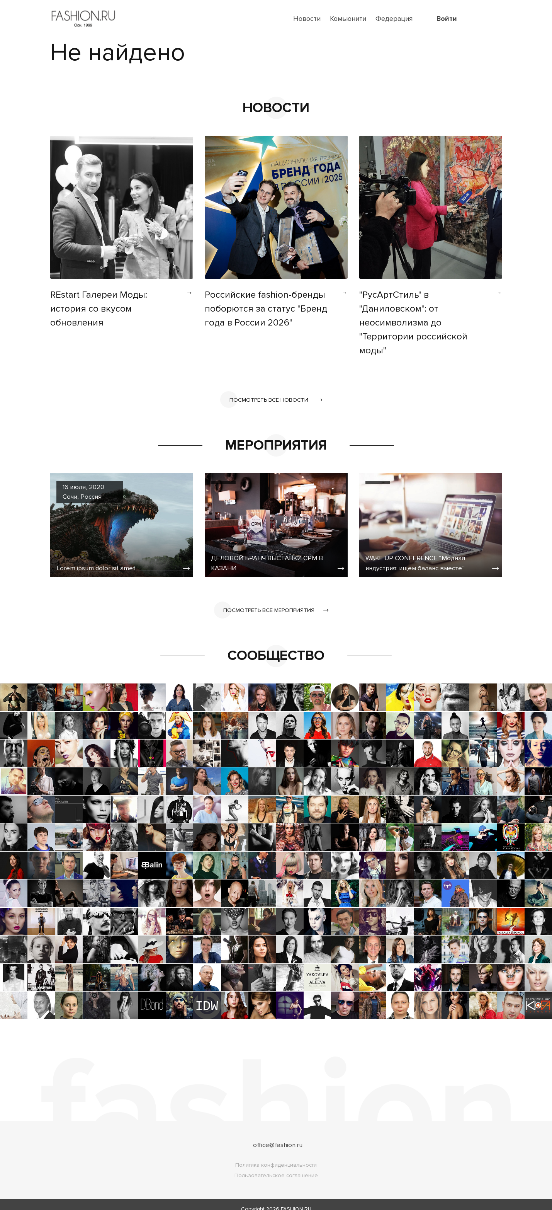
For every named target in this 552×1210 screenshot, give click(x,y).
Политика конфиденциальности (276, 1155)
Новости (307, 18)
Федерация (394, 18)
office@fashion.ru (277, 1135)
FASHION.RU (296, 1199)
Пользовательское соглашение (276, 1166)
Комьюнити (348, 18)
